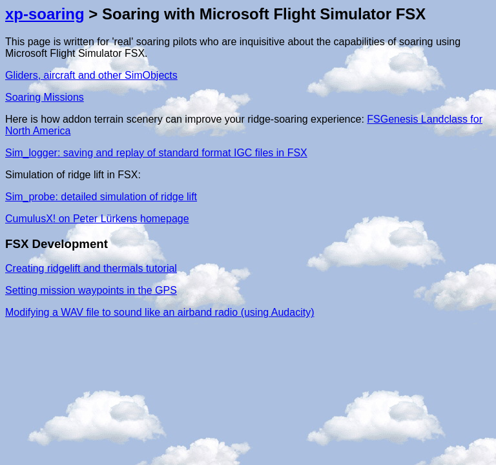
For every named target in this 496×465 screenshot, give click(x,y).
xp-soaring (45, 14)
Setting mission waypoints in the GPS (91, 290)
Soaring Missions (44, 97)
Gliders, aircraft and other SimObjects (91, 75)
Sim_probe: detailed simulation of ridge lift (101, 196)
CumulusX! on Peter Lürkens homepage (97, 218)
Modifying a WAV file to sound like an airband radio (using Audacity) (159, 312)
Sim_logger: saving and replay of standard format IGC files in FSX (156, 152)
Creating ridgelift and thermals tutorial (91, 268)
